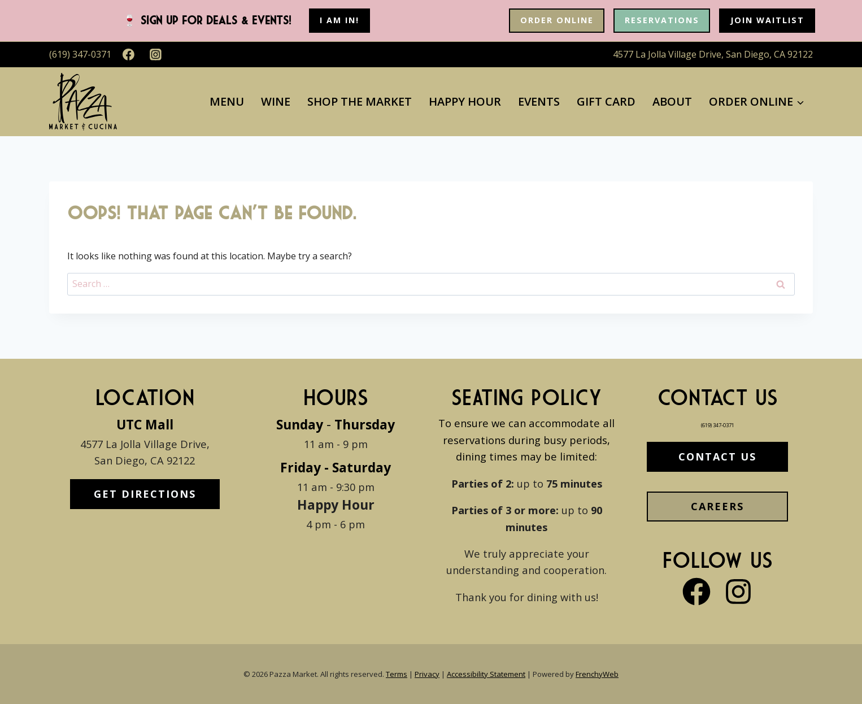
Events (539, 101)
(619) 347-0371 (717, 423)
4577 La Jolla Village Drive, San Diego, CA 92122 (713, 54)
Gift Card (606, 101)
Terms (396, 674)
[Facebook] (129, 55)
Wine (275, 101)
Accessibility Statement (486, 674)
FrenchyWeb (597, 674)
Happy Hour (465, 101)
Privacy (427, 674)
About (672, 101)
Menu (227, 101)
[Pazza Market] (83, 102)
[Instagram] (156, 55)
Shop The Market (359, 101)
